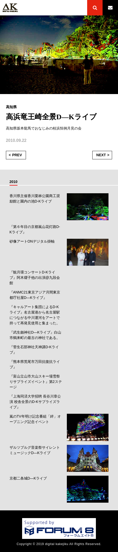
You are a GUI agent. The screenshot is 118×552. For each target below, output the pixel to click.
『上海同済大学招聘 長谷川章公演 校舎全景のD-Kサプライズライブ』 (35, 401)
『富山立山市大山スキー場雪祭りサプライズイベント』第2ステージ (36, 381)
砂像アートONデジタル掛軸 (32, 241)
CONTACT (110, 7)
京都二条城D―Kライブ (28, 478)
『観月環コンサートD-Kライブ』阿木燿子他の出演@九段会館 (35, 277)
